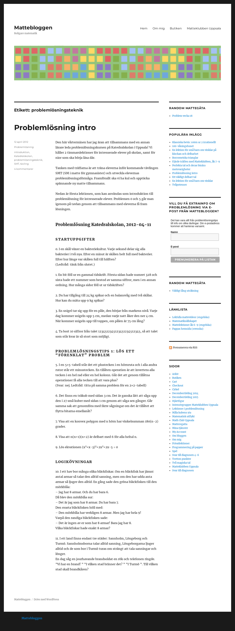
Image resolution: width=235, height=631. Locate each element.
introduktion (21, 152)
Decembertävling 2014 (185, 393)
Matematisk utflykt (183, 416)
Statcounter (8, 628)
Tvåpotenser (179, 184)
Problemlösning (24, 147)
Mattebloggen (33, 27)
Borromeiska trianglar (185, 157)
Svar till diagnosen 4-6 (185, 455)
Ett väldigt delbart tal (184, 177)
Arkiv (175, 374)
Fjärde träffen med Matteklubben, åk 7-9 (196, 161)
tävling (24, 163)
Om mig (159, 28)
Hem (143, 28)
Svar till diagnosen (183, 470)
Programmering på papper (187, 447)
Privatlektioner (181, 443)
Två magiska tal (181, 462)
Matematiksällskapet (184, 321)
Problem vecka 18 (182, 115)
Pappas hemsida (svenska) (187, 328)
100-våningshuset (183, 146)
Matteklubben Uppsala (204, 28)
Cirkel (175, 389)
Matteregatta (179, 424)
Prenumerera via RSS (185, 347)
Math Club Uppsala (183, 420)
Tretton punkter (181, 458)
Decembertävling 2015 (185, 397)
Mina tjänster (180, 428)
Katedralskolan (23, 156)
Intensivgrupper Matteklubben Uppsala (195, 404)
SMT (16, 163)
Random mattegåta (187, 283)
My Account (179, 431)
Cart (174, 381)
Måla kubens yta (181, 412)
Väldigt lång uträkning (185, 290)
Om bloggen (179, 435)
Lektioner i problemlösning (188, 408)
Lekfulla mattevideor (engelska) (190, 317)
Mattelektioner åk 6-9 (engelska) (192, 325)
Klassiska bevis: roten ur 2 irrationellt (194, 142)
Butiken (176, 28)
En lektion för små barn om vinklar (192, 180)
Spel (174, 451)
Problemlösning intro (55, 127)
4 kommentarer (23, 168)
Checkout (177, 385)
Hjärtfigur (178, 401)
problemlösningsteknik (28, 159)
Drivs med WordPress (46, 599)
